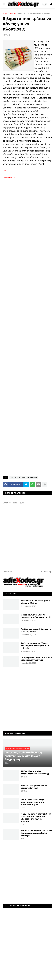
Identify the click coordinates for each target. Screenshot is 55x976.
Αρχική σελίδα (9, 13)
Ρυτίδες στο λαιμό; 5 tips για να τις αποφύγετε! (36, 630)
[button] (4, 4)
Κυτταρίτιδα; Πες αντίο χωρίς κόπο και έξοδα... (35, 601)
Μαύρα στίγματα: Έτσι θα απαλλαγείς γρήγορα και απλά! (36, 616)
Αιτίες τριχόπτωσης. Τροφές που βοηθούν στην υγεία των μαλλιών (35, 645)
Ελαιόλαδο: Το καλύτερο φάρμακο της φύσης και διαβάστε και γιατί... (32, 802)
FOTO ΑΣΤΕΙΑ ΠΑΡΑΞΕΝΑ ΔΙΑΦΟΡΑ (34, 13)
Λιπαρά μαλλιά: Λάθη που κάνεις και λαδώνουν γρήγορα (36, 658)
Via (4, 170)
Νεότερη (8, 571)
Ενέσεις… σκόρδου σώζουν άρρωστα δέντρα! (34, 786)
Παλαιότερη (45, 571)
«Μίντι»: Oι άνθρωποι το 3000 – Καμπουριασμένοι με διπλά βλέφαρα (36, 833)
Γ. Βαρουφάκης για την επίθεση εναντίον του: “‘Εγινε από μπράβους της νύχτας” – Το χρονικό (36, 818)
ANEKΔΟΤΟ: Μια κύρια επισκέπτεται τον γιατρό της (35, 772)
